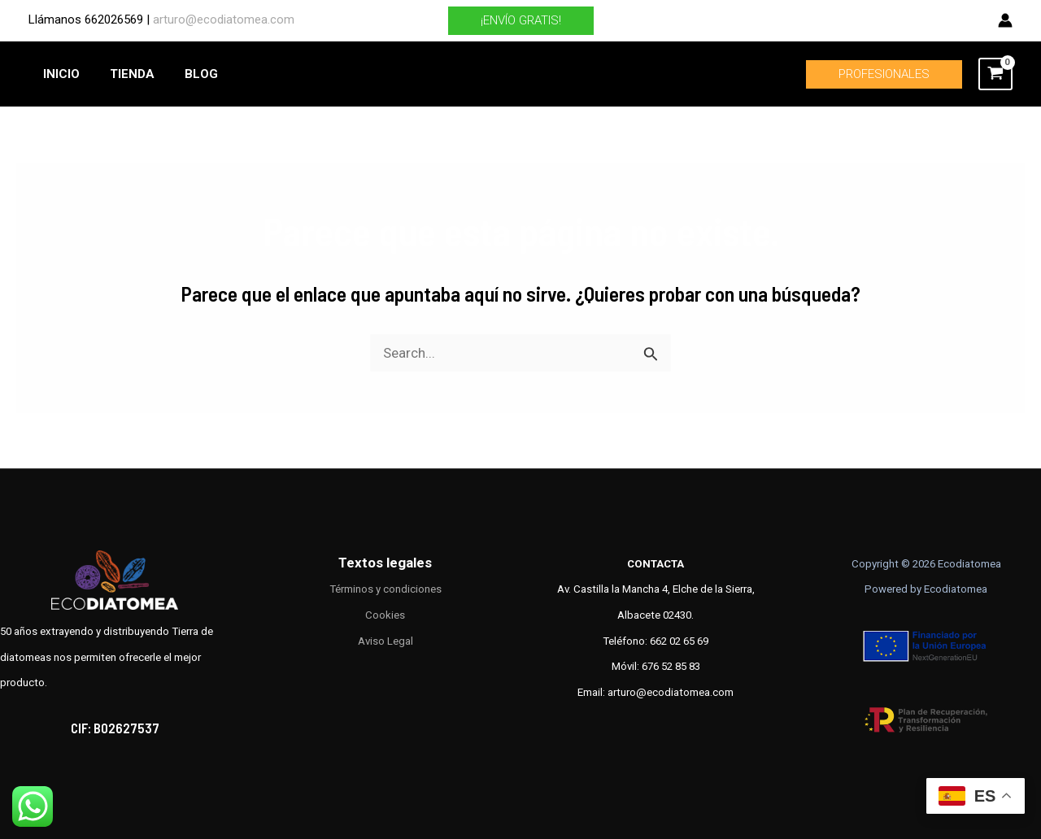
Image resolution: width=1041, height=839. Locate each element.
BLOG (187, 74)
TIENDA (124, 74)
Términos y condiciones (385, 589)
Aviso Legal (385, 641)
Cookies (385, 615)
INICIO (59, 74)
